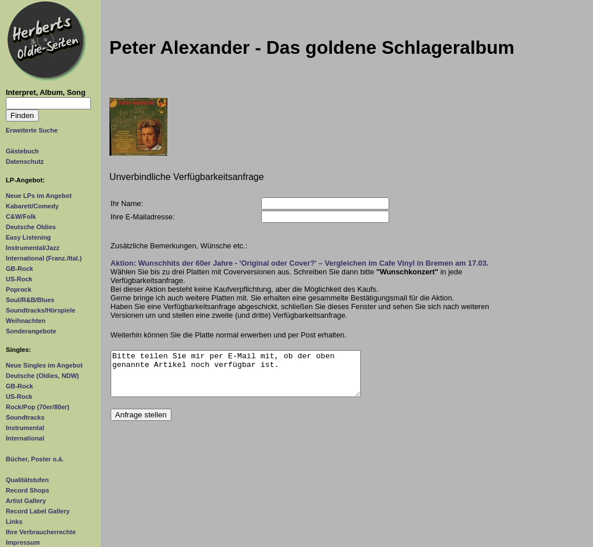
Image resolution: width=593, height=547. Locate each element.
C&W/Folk (21, 216)
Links (14, 521)
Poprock (18, 289)
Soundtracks (25, 417)
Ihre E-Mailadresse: (143, 216)
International (25, 438)
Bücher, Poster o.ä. (35, 459)
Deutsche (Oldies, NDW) (42, 375)
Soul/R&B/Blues (30, 299)
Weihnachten (25, 320)
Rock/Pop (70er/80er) (37, 406)
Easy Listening (28, 237)
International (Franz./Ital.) (44, 258)
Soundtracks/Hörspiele (40, 310)
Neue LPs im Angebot (39, 195)
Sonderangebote (31, 331)
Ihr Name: (127, 203)
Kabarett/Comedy (32, 206)
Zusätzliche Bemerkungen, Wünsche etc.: (179, 245)
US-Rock (19, 279)
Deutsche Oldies (31, 226)
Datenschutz (25, 161)
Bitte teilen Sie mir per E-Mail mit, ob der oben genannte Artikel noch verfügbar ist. (236, 378)
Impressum (23, 542)
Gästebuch (22, 151)
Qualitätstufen (27, 479)
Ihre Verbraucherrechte (41, 531)
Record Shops (27, 490)
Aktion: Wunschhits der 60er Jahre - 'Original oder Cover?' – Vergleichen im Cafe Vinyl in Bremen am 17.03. (300, 263)
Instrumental (25, 427)
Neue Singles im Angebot (44, 365)
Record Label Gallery (37, 511)
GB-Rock (19, 268)
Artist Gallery (26, 500)
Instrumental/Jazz (33, 247)
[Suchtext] (48, 103)
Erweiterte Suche (32, 130)
